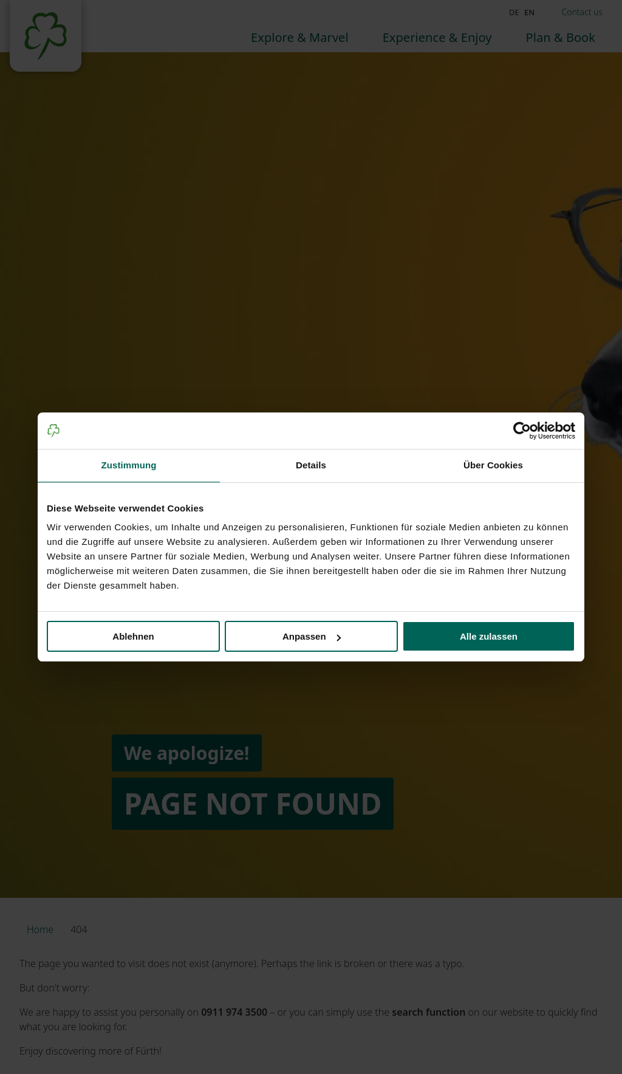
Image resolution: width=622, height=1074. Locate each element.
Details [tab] (311, 465)
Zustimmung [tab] (129, 465)
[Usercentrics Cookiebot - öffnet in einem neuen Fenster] (522, 431)
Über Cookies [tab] (493, 465)
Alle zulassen (489, 636)
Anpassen (311, 636)
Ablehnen (133, 636)
